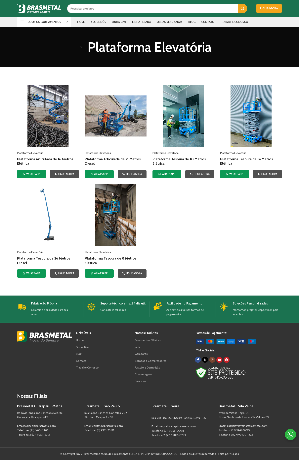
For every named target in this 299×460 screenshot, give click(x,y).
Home (80, 340)
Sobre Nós (82, 347)
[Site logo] (39, 8)
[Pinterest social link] (227, 360)
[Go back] (83, 47)
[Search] (157, 8)
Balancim (140, 381)
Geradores (141, 354)
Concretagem (143, 374)
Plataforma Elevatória (30, 153)
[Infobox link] (48, 309)
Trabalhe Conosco (87, 367)
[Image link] (226, 341)
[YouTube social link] (219, 360)
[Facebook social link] (198, 360)
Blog (78, 354)
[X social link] (205, 360)
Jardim (138, 347)
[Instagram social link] (212, 360)
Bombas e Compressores (150, 361)
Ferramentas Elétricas (148, 340)
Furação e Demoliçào (147, 367)
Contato (81, 361)
